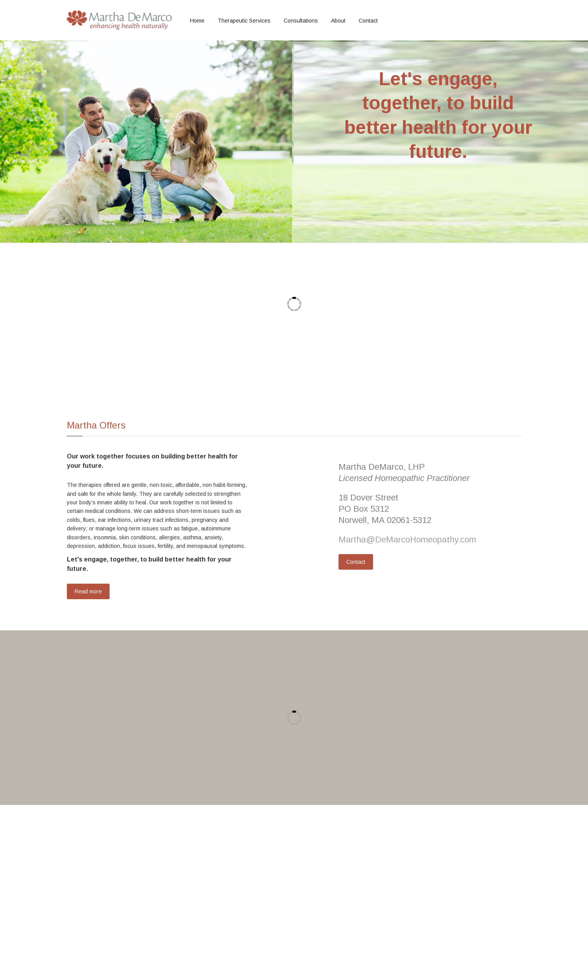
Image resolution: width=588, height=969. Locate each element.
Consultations (301, 20)
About (338, 20)
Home (197, 20)
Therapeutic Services (244, 20)
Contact (368, 20)
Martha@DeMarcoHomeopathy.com (407, 539)
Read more (88, 591)
